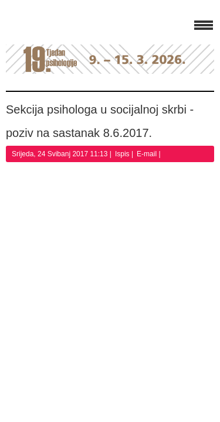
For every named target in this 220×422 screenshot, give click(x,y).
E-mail (147, 154)
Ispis (123, 154)
